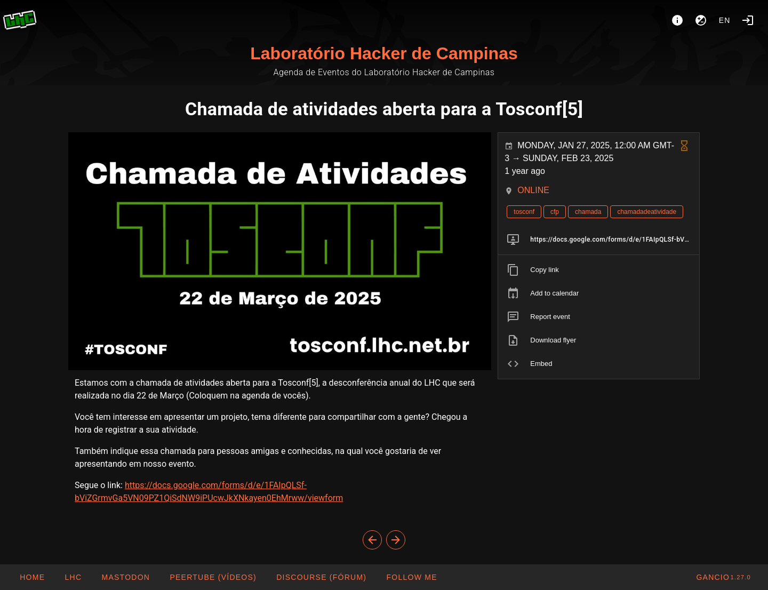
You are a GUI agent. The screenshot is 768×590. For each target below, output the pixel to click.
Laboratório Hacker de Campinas (383, 53)
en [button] (725, 20)
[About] (677, 20)
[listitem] (598, 239)
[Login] (747, 20)
